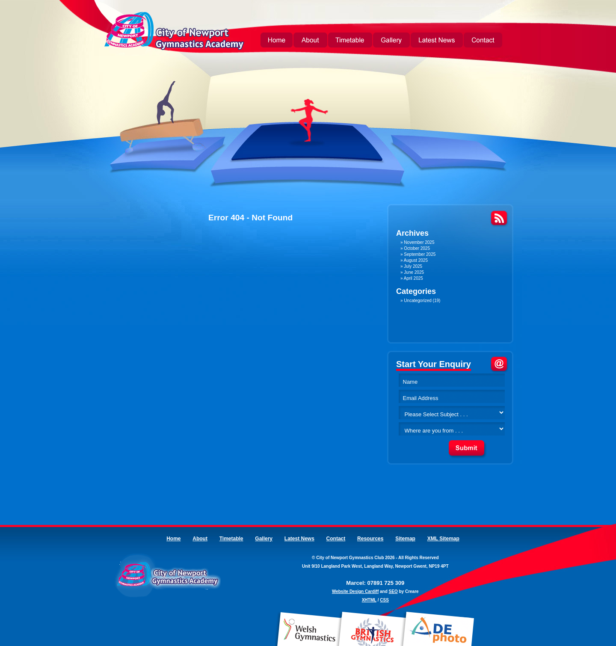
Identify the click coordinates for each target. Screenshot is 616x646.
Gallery (391, 41)
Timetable (350, 41)
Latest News (436, 41)
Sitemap (405, 539)
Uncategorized (417, 300)
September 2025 (419, 254)
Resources (370, 539)
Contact (483, 41)
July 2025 (413, 266)
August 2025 (416, 260)
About (310, 41)
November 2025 (419, 242)
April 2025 (413, 278)
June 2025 (414, 272)
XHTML (369, 600)
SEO (393, 591)
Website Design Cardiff (355, 591)
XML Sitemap (443, 539)
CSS (384, 600)
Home (276, 41)
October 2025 (417, 248)
